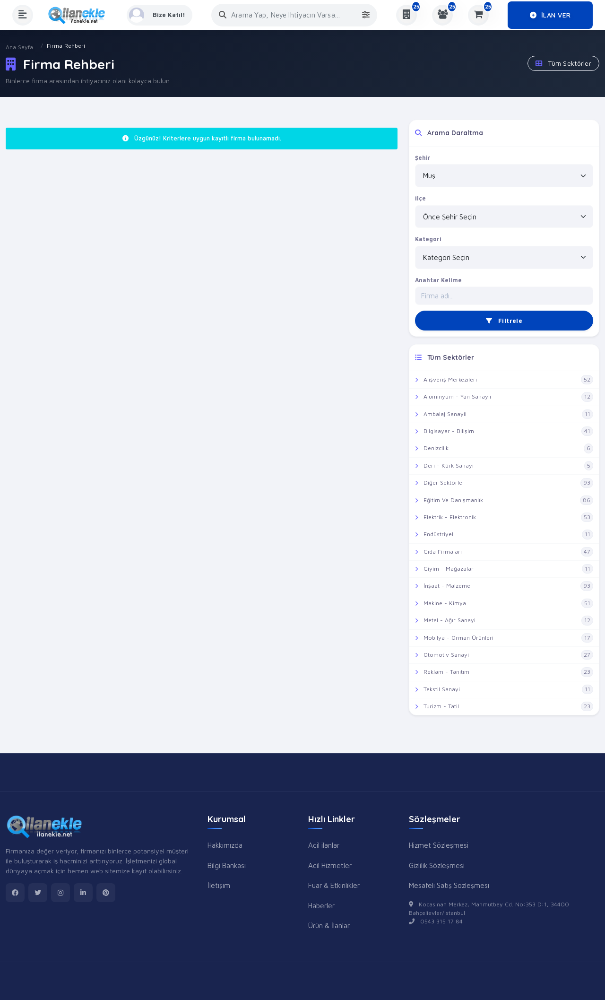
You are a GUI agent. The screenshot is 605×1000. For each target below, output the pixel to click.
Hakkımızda (224, 845)
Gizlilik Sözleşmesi (437, 865)
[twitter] (37, 892)
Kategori (428, 239)
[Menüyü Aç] (22, 15)
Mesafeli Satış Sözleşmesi (449, 885)
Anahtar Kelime (438, 280)
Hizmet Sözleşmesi (438, 845)
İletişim (218, 885)
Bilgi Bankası (226, 865)
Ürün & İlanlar (329, 925)
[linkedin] (83, 892)
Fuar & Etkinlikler (334, 885)
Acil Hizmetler (330, 865)
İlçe (420, 198)
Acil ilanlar (323, 845)
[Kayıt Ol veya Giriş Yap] (160, 15)
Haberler (321, 905)
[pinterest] (105, 892)
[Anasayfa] (79, 15)
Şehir (423, 157)
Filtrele (504, 320)
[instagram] (60, 892)
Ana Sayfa (19, 47)
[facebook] (15, 892)
